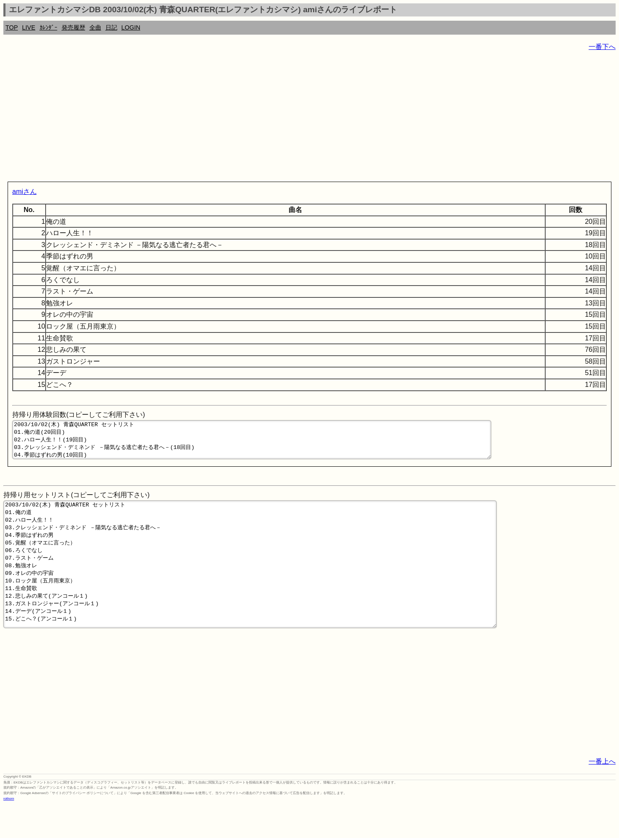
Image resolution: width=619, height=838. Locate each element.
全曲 (95, 27)
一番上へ (602, 794)
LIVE (28, 27)
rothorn (8, 831)
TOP (11, 27)
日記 (111, 27)
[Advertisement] (256, 118)
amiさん (24, 191)
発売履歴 (73, 27)
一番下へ (602, 46)
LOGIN (131, 27)
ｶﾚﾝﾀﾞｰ (48, 27)
